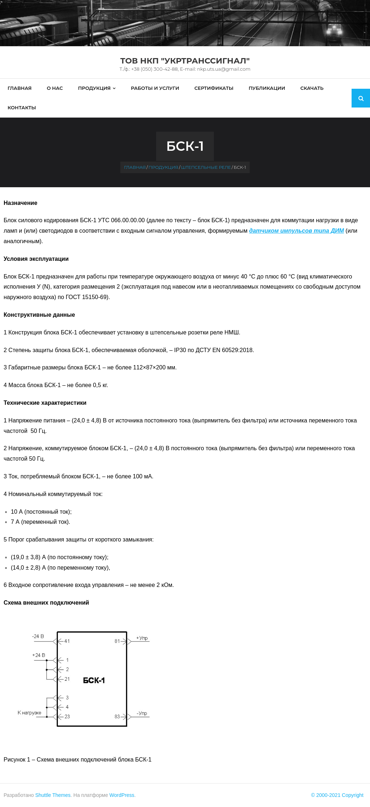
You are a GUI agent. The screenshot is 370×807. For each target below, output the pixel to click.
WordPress (121, 795)
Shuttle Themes (52, 795)
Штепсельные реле (206, 167)
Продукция (163, 167)
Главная (135, 167)
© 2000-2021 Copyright (337, 795)
